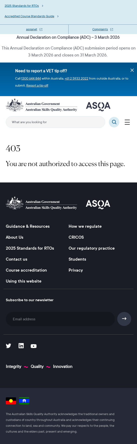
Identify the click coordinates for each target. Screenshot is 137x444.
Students (77, 259)
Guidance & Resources (28, 226)
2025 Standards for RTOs (22, 6)
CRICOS (76, 237)
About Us (14, 237)
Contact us (16, 259)
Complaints (100, 29)
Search (114, 122)
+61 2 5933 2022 (76, 78)
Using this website (23, 281)
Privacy (76, 270)
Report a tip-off (37, 85)
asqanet (31, 29)
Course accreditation (26, 270)
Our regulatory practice (92, 248)
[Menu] (127, 121)
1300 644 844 (31, 78)
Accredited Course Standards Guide (29, 16)
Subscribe (124, 319)
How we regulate (85, 226)
